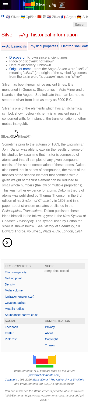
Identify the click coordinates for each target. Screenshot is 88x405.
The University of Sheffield (67, 379)
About (49, 333)
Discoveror (17, 57)
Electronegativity (16, 272)
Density (10, 284)
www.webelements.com (44, 375)
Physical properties (43, 46)
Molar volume (14, 290)
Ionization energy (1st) (19, 296)
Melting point (13, 278)
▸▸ (3, 15)
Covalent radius (15, 302)
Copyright (51, 339)
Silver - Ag (46, 5)
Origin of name (20, 69)
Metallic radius (14, 308)
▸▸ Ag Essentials (14, 46)
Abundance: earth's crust (21, 315)
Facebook (11, 327)
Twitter (9, 333)
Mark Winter (40, 379)
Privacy (50, 327)
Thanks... (51, 345)
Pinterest (11, 339)
